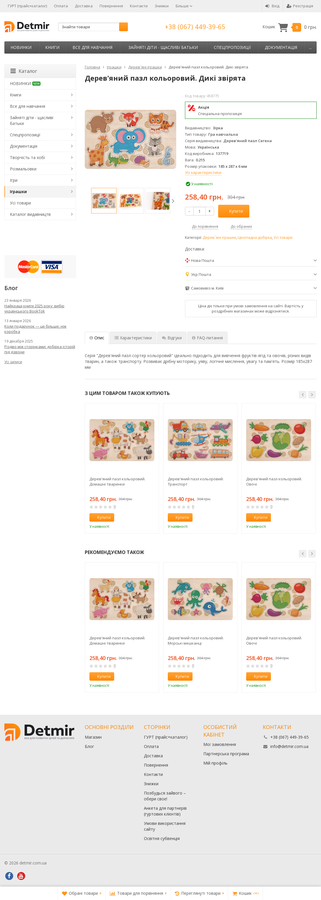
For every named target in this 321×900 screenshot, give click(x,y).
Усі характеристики (203, 172)
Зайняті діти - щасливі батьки (163, 47)
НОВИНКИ (20, 47)
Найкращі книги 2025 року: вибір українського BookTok (34, 308)
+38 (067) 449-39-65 (195, 26)
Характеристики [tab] (133, 337)
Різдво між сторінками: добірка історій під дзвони (39, 349)
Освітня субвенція (162, 838)
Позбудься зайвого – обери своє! (165, 796)
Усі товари (283, 237)
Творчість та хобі (27, 157)
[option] (104, 200)
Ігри (13, 180)
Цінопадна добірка (255, 237)
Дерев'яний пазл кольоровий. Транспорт (196, 481)
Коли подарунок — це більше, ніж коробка (35, 329)
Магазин (93, 737)
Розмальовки (23, 169)
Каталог (23, 71)
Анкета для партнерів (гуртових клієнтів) (165, 811)
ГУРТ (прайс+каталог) (27, 5)
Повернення (111, 5)
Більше (184, 5)
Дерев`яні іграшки (219, 237)
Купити (233, 211)
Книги (52, 47)
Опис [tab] (96, 337)
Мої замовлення (219, 744)
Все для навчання (92, 47)
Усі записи (13, 361)
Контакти (139, 5)
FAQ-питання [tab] (207, 337)
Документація (281, 47)
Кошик (289, 27)
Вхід (272, 5)
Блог (89, 746)
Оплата (61, 5)
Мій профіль (215, 763)
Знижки (162, 5)
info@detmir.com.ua (289, 746)
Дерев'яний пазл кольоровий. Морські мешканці (196, 640)
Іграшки (18, 191)
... (310, 47)
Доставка (84, 5)
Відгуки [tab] (172, 337)
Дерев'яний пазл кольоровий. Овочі (274, 481)
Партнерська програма (226, 753)
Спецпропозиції (232, 47)
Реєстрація (300, 5)
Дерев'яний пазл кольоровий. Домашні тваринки (117, 481)
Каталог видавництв (30, 214)
